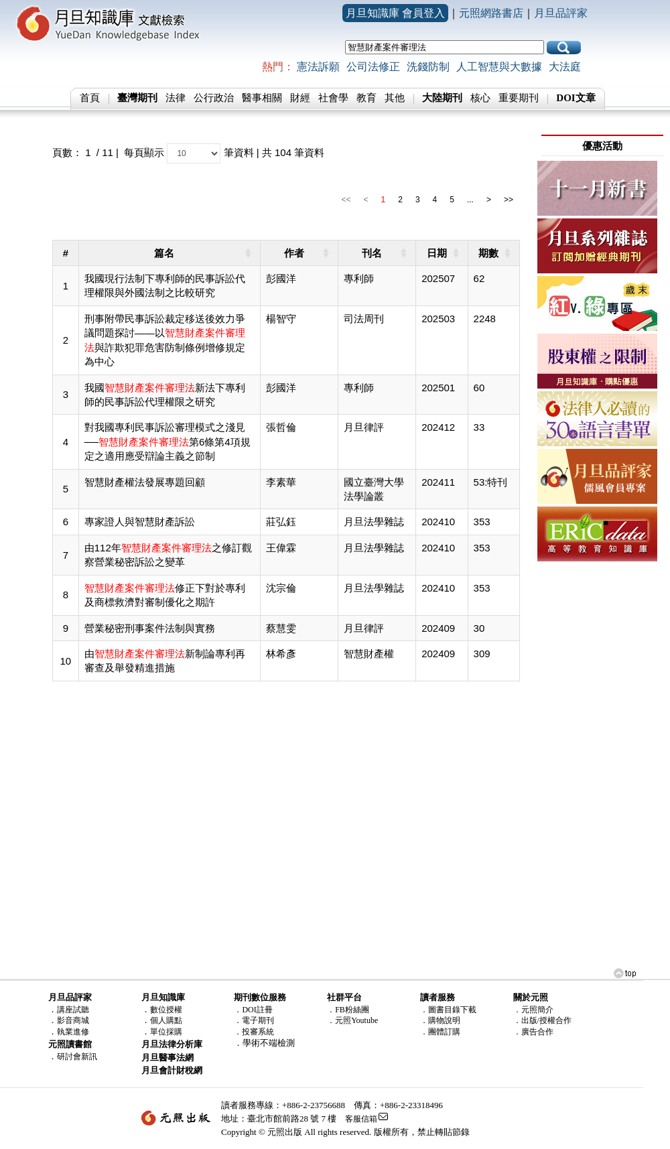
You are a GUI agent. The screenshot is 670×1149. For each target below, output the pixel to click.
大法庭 (565, 66)
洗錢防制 (428, 66)
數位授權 (166, 1009)
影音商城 (73, 1020)
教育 (366, 97)
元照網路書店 (491, 13)
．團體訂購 (440, 1031)
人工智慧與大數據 (499, 66)
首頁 (90, 97)
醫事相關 (262, 97)
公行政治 (214, 97)
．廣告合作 (533, 1031)
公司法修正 (373, 66)
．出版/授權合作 (542, 1020)
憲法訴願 (318, 66)
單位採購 (166, 1031)
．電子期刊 (254, 1020)
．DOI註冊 (253, 1009)
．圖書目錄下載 (448, 1009)
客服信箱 (361, 1119)
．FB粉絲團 (348, 1009)
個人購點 (166, 1020)
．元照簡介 (533, 1009)
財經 (300, 97)
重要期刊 (518, 97)
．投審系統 (254, 1031)
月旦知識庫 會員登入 (395, 13)
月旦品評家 (561, 13)
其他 (395, 97)
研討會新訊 (77, 1056)
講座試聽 (73, 1009)
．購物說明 (440, 1020)
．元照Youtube (352, 1020)
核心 (480, 97)
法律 (175, 97)
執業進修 (73, 1031)
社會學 (333, 97)
